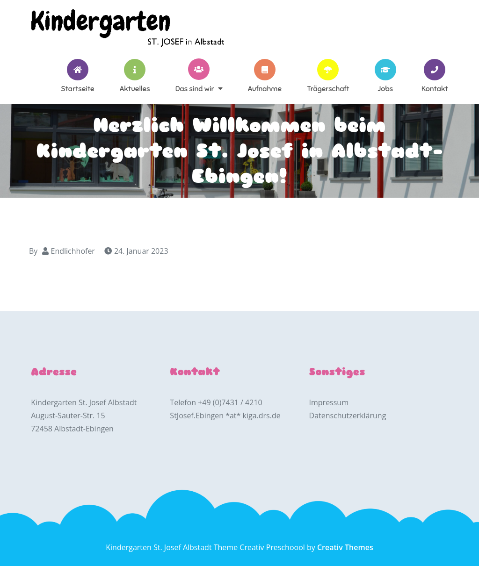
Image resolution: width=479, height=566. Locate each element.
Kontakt (434, 88)
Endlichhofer (73, 251)
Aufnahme (265, 88)
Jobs (385, 88)
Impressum (328, 402)
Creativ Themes (345, 547)
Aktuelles (135, 88)
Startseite (77, 88)
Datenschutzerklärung (347, 415)
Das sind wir (194, 88)
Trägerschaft (328, 88)
